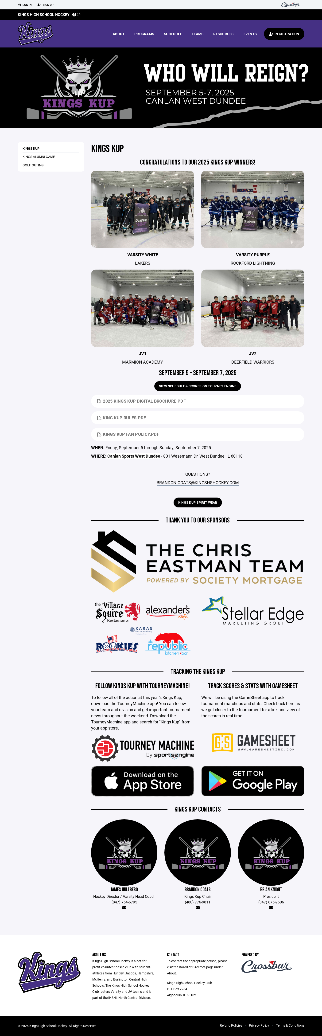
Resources (223, 33)
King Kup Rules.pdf (121, 417)
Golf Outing (33, 165)
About (118, 33)
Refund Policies (231, 1025)
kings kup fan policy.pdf (128, 434)
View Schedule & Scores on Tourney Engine (197, 386)
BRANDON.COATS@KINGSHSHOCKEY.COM (198, 482)
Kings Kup (31, 148)
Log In (24, 5)
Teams (197, 33)
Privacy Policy (259, 1025)
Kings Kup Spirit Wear (197, 502)
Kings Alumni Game (39, 156)
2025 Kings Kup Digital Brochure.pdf (141, 401)
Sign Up (45, 5)
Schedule (173, 33)
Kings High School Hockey (44, 14)
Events (250, 33)
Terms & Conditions (290, 1025)
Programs (144, 33)
